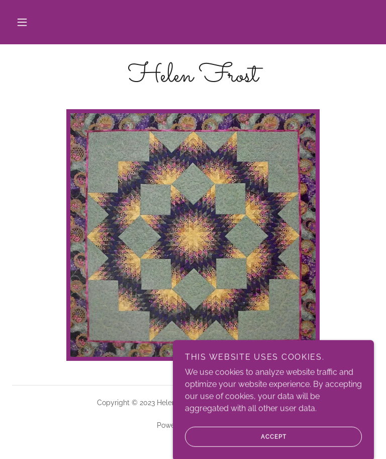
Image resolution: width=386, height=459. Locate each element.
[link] (193, 79)
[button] (22, 22)
